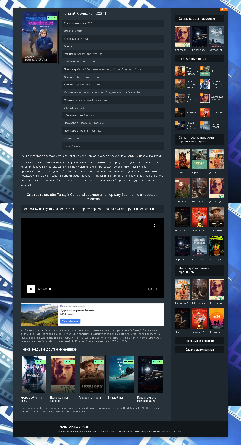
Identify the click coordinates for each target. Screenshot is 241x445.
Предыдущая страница (199, 340)
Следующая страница (200, 349)
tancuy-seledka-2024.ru (73, 427)
